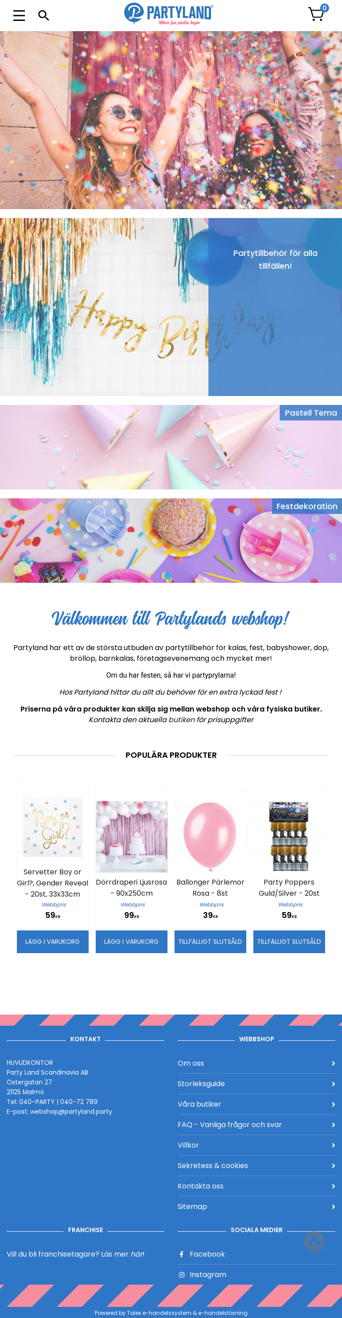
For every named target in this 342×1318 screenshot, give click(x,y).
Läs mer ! (123, 1254)
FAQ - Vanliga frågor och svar (256, 1125)
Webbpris (53, 904)
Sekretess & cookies (256, 1165)
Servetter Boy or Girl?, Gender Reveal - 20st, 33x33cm (52, 883)
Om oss (256, 1063)
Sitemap (256, 1206)
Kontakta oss (256, 1186)
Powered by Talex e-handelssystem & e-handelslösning (171, 1313)
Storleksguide (256, 1084)
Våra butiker (256, 1104)
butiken (182, 720)
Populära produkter (171, 754)
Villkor (256, 1145)
